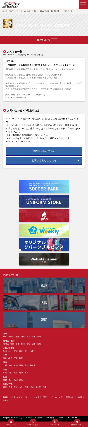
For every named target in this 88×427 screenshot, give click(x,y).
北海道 (6, 344)
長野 (26, 351)
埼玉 (23, 337)
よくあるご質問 (40, 397)
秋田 (23, 344)
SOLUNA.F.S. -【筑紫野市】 (50, 11)
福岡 (44, 320)
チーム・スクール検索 (29, 11)
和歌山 (33, 365)
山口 (10, 373)
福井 (21, 351)
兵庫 (10, 365)
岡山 (26, 373)
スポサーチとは (23, 397)
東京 (44, 285)
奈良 (26, 365)
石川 (10, 351)
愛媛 (5, 380)
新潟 (5, 351)
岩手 (17, 344)
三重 (16, 358)
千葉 (17, 337)
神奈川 (11, 337)
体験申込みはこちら (56, 151)
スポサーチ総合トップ (10, 11)
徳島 (21, 380)
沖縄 (44, 387)
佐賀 (10, 387)
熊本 (26, 387)
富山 (16, 351)
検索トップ (7, 397)
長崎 (16, 387)
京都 (16, 365)
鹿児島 (38, 387)
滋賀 (21, 365)
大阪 (44, 302)
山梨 (32, 351)
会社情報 (38, 418)
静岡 (21, 358)
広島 (5, 373)
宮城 (28, 344)
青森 (12, 344)
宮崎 (32, 387)
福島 (39, 344)
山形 (34, 344)
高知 (16, 380)
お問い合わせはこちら (56, 160)
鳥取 (21, 373)
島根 (16, 373)
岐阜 (10, 358)
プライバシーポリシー (67, 418)
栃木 (34, 337)
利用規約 (50, 418)
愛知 (5, 358)
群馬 (28, 337)
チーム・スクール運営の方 (62, 397)
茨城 (39, 337)
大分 (21, 387)
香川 (10, 380)
